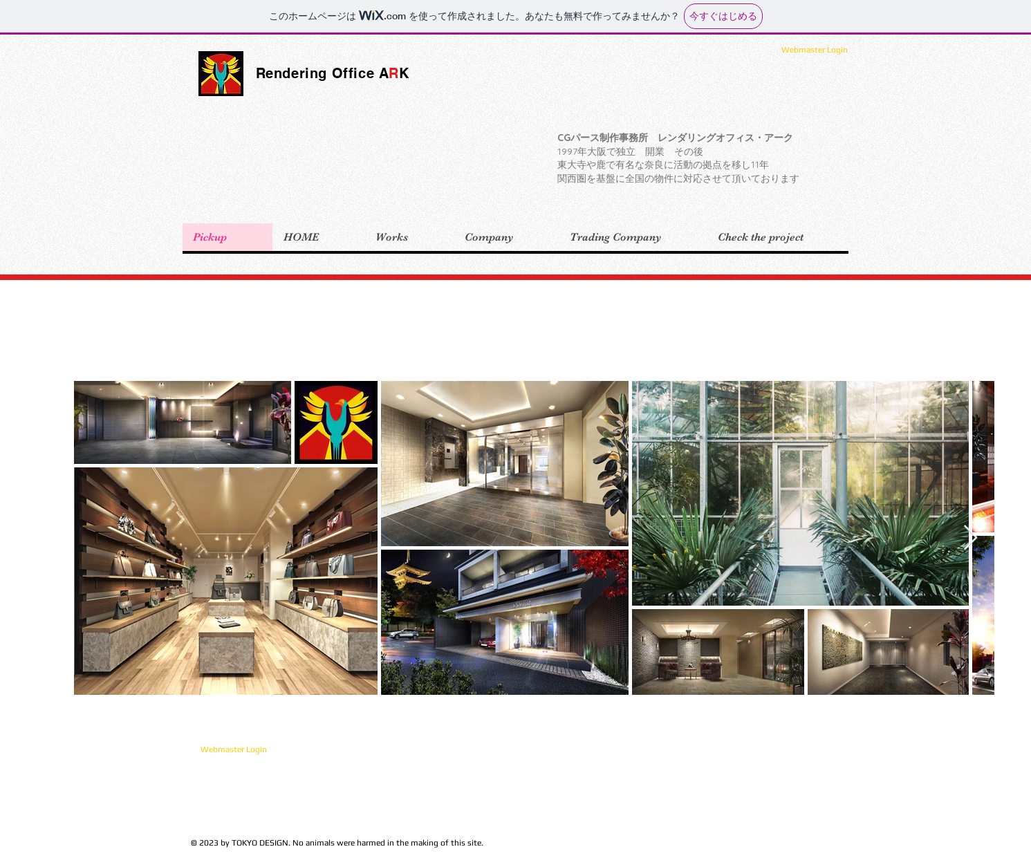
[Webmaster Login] (815, 50)
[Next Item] (970, 538)
